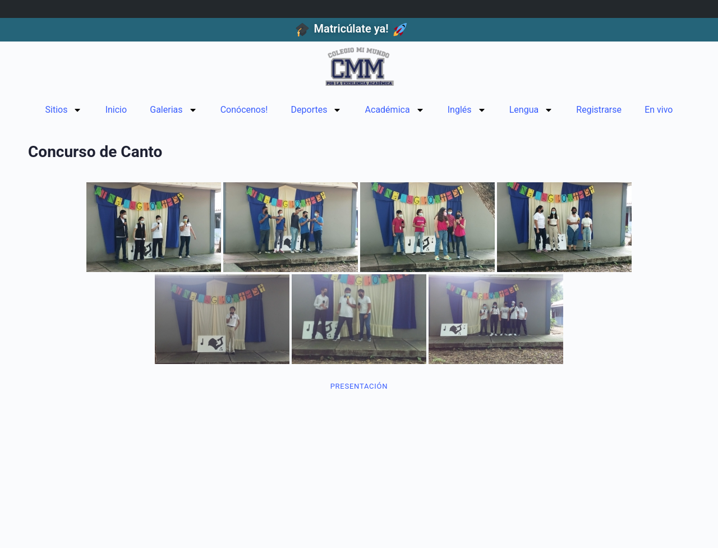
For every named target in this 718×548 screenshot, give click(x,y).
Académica (395, 110)
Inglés (467, 110)
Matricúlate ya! (351, 28)
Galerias (173, 110)
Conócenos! (244, 109)
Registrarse (599, 109)
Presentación (359, 386)
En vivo (659, 109)
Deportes (316, 110)
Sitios (63, 110)
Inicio (116, 109)
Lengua (531, 110)
